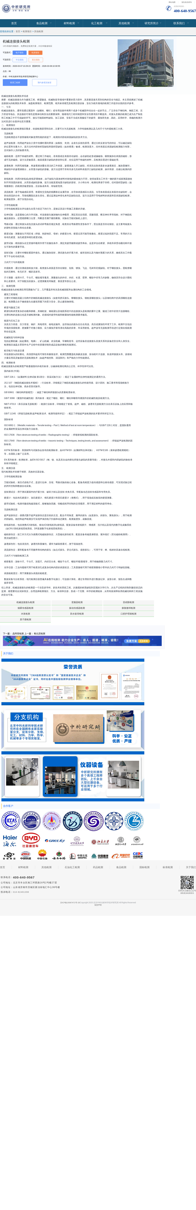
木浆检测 (43, 608)
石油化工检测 (72, 855)
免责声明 (98, 893)
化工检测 (96, 23)
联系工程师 (15, 82)
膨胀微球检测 (14, 608)
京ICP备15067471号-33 (70, 891)
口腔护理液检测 (102, 608)
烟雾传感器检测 (102, 602)
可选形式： (8, 52)
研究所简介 (152, 23)
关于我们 (191, 855)
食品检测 (41, 23)
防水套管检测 (73, 608)
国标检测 (144, 855)
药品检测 (98, 855)
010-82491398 (21, 880)
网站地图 (172, 2)
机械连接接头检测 (14, 602)
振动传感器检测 (131, 602)
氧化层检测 (39, 622)
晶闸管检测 (18, 622)
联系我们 (179, 23)
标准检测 (168, 855)
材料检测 (69, 23)
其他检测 (124, 23)
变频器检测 (43, 602)
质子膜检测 (131, 608)
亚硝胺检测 (72, 602)
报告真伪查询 (187, 2)
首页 (14, 23)
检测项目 (27, 31)
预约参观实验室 (44, 82)
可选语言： (8, 59)
